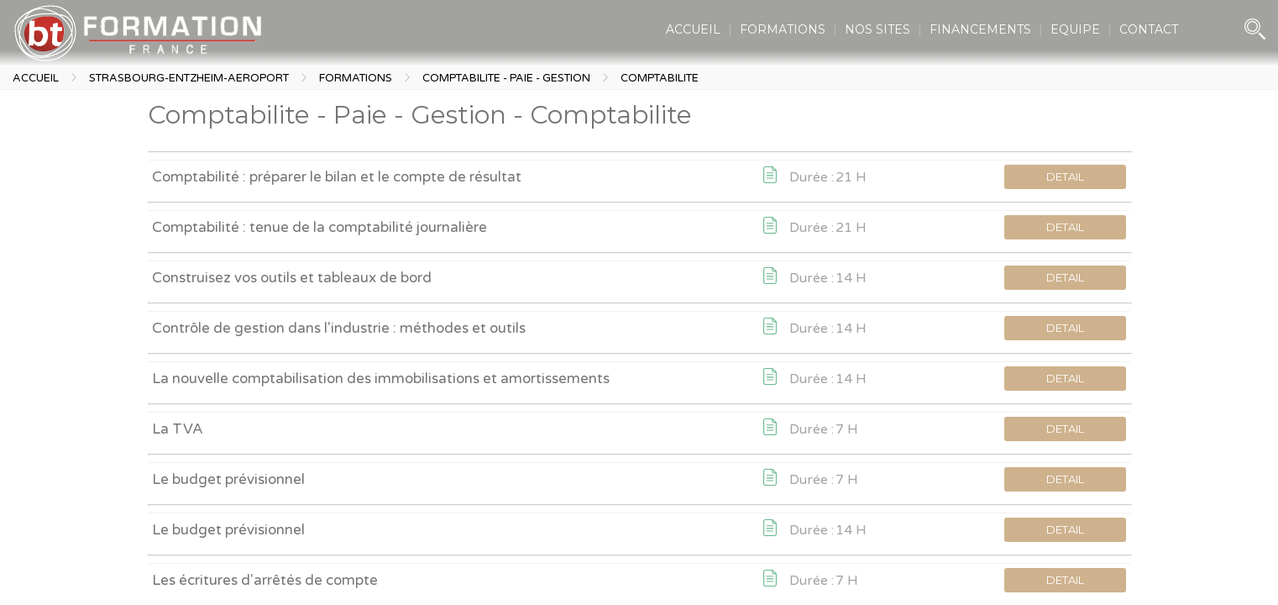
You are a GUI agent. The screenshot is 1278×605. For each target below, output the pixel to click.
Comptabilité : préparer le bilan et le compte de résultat (336, 177)
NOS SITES (877, 29)
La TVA (177, 429)
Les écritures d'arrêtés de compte (265, 580)
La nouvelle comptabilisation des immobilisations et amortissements (381, 378)
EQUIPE (1075, 29)
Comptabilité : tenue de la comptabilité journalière (319, 227)
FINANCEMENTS (980, 29)
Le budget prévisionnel (228, 479)
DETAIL (1065, 176)
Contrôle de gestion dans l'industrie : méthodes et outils (339, 328)
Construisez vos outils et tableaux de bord (292, 278)
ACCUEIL (693, 29)
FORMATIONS (782, 29)
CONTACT (1148, 29)
